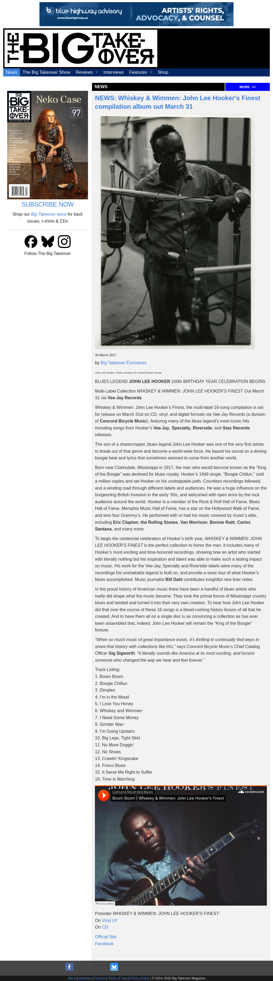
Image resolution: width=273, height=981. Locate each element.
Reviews (84, 72)
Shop (163, 72)
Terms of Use (117, 978)
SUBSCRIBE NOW (48, 204)
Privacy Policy (140, 978)
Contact (99, 978)
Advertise (85, 978)
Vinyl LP (109, 920)
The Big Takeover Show (46, 72)
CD (105, 927)
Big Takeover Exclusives (124, 362)
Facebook (104, 943)
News (11, 72)
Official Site (106, 937)
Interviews (113, 72)
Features (138, 72)
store (48, 214)
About (72, 978)
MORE (247, 87)
